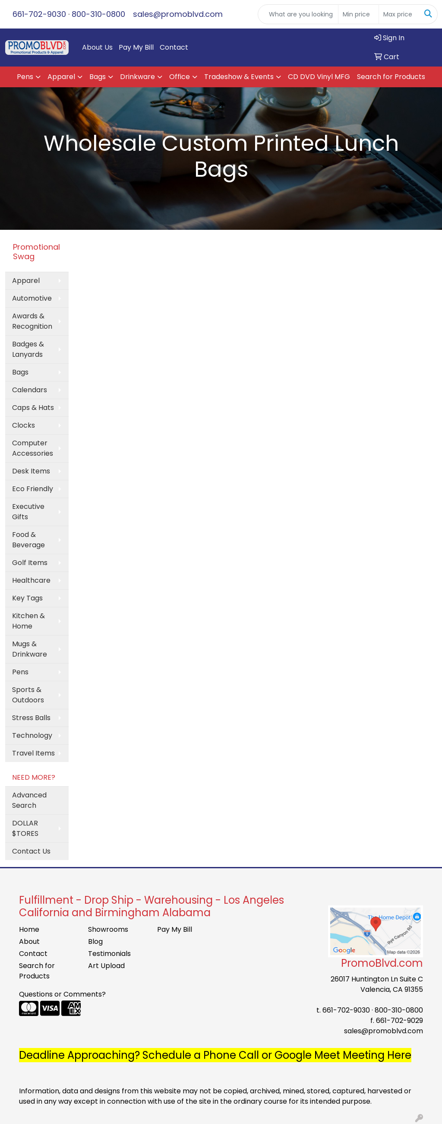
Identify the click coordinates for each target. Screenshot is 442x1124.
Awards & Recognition (32, 321)
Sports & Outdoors (28, 695)
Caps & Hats (33, 408)
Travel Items (33, 753)
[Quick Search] (298, 14)
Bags (97, 77)
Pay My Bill (136, 47)
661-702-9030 (39, 14)
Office (179, 77)
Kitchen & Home (28, 621)
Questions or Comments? (62, 994)
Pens (25, 77)
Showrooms (108, 929)
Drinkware (137, 77)
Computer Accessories (32, 448)
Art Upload (106, 966)
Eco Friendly (32, 489)
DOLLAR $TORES (25, 828)
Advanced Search (29, 800)
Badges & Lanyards (28, 349)
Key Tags (27, 598)
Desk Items (31, 471)
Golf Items (29, 563)
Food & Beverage (28, 540)
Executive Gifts (28, 512)
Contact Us (31, 851)
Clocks (23, 425)
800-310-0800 (98, 14)
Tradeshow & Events (239, 77)
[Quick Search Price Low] (358, 14)
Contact (174, 47)
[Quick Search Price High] (399, 14)
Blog (95, 941)
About (29, 941)
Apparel (61, 77)
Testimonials (109, 954)
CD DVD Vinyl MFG (319, 77)
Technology (32, 735)
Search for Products (391, 77)
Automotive (32, 298)
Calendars (29, 390)
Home (29, 929)
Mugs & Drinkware (29, 649)
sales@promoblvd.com (178, 14)
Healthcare (31, 580)
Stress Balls (31, 718)
